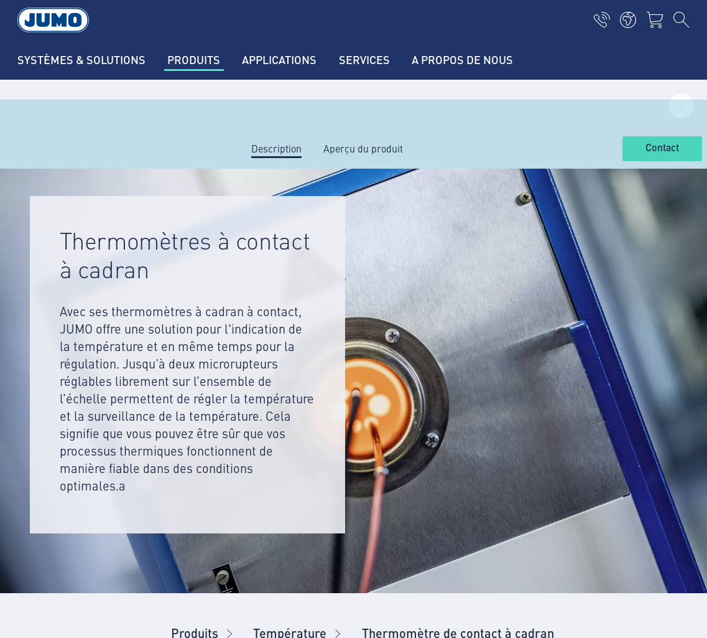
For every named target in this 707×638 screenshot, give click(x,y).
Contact (662, 148)
